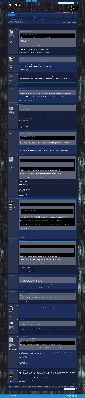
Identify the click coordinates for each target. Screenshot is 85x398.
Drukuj (75, 25)
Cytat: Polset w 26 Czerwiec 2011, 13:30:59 (28, 338)
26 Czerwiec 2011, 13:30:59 (23, 319)
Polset (10, 28)
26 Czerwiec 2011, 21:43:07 (23, 370)
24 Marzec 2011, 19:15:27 (22, 291)
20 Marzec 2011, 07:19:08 (22, 104)
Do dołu (9, 25)
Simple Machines (15, 395)
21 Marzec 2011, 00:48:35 (22, 275)
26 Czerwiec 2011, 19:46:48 (23, 336)
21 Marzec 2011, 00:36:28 (22, 240)
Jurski (10, 305)
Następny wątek (73, 22)
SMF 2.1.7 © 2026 (9, 395)
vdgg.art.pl (61, 12)
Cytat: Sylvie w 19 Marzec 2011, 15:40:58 (27, 31)
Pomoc (68, 395)
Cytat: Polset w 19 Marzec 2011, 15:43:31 (27, 58)
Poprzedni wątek (66, 22)
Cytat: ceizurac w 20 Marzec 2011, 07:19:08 (28, 133)
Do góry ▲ (76, 395)
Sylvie (55, 17)
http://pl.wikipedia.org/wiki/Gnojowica (25, 100)
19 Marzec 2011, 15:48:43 (22, 55)
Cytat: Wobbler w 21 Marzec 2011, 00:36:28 (28, 277)
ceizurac (11, 104)
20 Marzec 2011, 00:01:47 (22, 88)
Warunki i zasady (71, 395)
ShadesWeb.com (15, 396)
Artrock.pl (26, 307)
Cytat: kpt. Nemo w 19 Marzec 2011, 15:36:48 (28, 34)
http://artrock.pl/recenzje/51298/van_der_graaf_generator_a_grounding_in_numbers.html (44, 307)
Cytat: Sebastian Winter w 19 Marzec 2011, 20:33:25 (29, 90)
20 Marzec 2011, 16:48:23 (22, 154)
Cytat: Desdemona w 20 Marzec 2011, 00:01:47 (28, 106)
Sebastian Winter (12, 74)
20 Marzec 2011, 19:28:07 (22, 198)
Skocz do (61, 388)
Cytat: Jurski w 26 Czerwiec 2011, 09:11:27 (28, 341)
